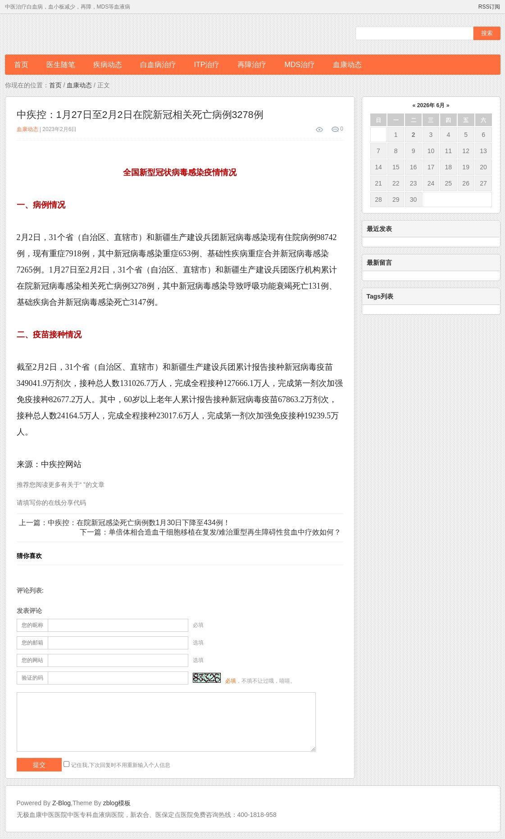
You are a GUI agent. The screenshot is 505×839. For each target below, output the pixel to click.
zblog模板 (117, 803)
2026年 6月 (431, 105)
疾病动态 (107, 64)
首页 (21, 64)
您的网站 (32, 660)
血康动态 (347, 64)
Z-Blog (61, 803)
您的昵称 (32, 625)
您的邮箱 (32, 642)
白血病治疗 (158, 64)
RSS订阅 (489, 7)
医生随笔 (60, 64)
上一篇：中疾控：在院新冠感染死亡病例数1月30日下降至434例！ (124, 522)
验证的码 (32, 678)
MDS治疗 (299, 64)
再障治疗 (251, 64)
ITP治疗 (207, 64)
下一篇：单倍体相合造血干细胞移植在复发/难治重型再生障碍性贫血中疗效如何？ (210, 532)
